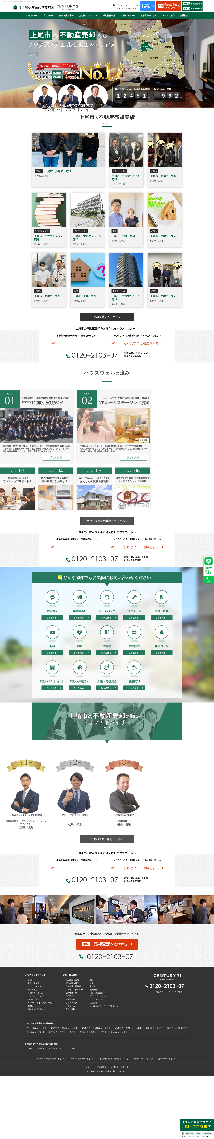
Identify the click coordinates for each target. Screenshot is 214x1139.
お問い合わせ (33, 1069)
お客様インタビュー (88, 15)
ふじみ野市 (180, 1091)
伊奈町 (128, 1091)
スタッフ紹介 (168, 15)
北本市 (52, 1095)
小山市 (52, 1111)
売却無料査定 (33, 1062)
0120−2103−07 (92, 365)
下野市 (73, 1111)
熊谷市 (62, 1095)
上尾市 (75, 1091)
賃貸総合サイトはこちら (168, 1121)
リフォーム (70, 1069)
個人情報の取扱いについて (39, 1072)
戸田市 (85, 1091)
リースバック (71, 1065)
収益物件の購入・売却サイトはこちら (115, 1121)
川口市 (64, 1091)
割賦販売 (93, 1052)
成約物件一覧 (109, 15)
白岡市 (107, 1091)
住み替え (69, 1059)
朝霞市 (83, 1095)
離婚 (91, 1046)
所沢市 (114, 1095)
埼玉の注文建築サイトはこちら (83, 1121)
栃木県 (29, 1111)
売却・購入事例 (66, 15)
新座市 (124, 1095)
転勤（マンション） (98, 1059)
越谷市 (54, 1091)
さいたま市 (31, 1091)
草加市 (159, 1091)
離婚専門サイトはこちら (144, 1121)
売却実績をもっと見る (107, 316)
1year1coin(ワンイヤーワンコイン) (104, 1069)
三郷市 (139, 1091)
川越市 (43, 1091)
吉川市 (149, 1091)
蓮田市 (118, 1091)
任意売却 (93, 1065)
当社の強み (49, 15)
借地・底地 (70, 1072)
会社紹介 (31, 1043)
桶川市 (41, 1095)
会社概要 (184, 15)
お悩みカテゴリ (128, 15)
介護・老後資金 (96, 1056)
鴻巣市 (104, 1095)
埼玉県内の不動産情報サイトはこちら (51, 1121)
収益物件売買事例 (73, 1049)
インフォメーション (36, 1059)
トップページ (32, 15)
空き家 (92, 1049)
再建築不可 (70, 1062)
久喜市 (73, 1095)
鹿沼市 (62, 1111)
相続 (91, 1043)
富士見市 (30, 1095)
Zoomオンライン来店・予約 (40, 1065)
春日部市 (96, 1091)
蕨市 (169, 1091)
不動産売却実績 (72, 1043)
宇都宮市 (40, 1111)
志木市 (93, 1095)
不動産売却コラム (148, 15)
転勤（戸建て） (96, 1062)
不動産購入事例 (72, 1046)
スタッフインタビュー (37, 1049)
